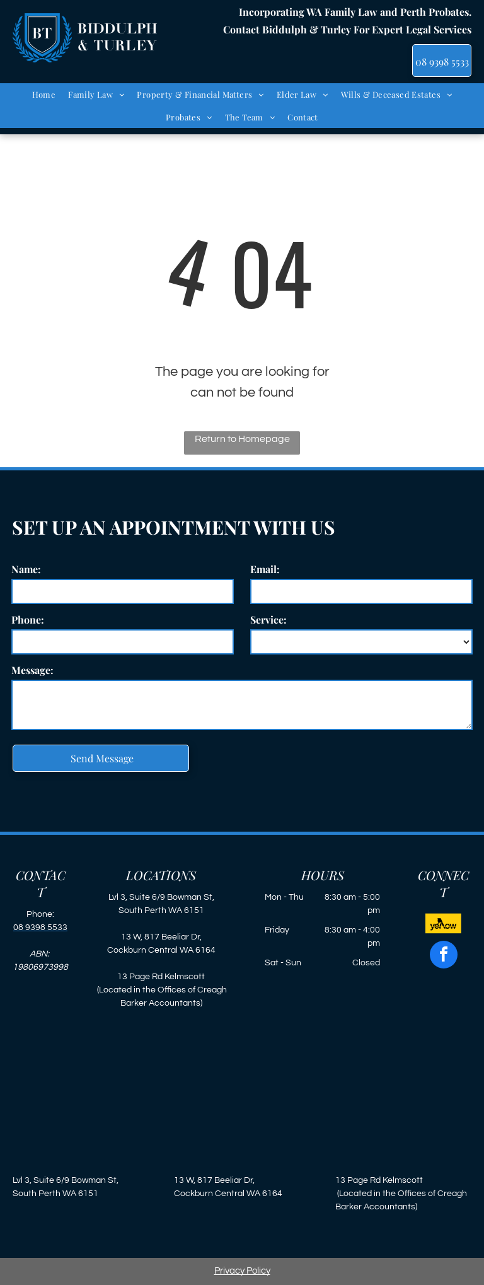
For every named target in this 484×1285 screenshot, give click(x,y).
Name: (26, 569)
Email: (265, 569)
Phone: (27, 619)
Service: (268, 619)
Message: (32, 670)
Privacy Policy (242, 1271)
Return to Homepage (242, 439)
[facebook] (444, 956)
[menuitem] (44, 94)
